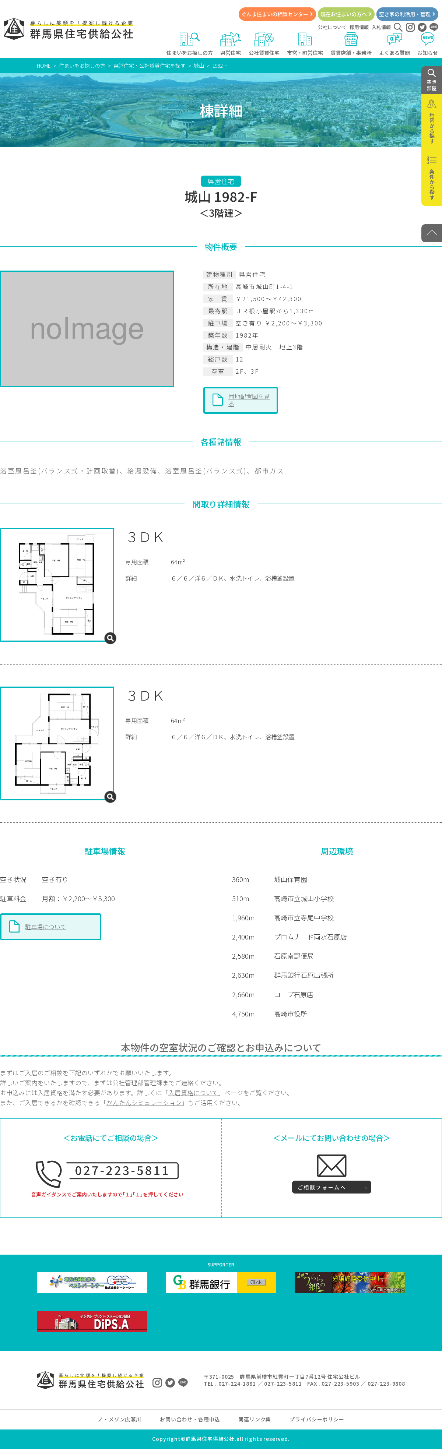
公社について (332, 27)
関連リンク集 (254, 1419)
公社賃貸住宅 (264, 44)
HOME (44, 65)
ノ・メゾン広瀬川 (119, 1419)
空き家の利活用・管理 (405, 14)
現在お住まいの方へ (343, 14)
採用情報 (359, 27)
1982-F (219, 65)
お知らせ (427, 44)
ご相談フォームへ (322, 1187)
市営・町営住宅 (305, 44)
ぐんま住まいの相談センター (274, 14)
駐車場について (45, 926)
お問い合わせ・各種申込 (190, 1419)
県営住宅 (230, 44)
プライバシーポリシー (317, 1419)
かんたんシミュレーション (144, 1102)
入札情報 (381, 27)
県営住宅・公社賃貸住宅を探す (149, 65)
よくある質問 (394, 44)
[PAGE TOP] (431, 233)
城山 (199, 65)
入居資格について (193, 1092)
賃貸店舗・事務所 (351, 44)
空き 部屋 (432, 80)
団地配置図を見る (249, 400)
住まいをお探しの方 (189, 44)
